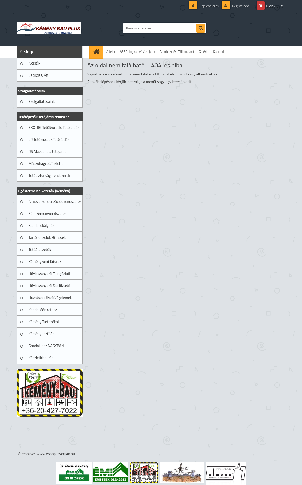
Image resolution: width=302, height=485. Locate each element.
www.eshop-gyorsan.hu (56, 453)
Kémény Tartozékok (44, 321)
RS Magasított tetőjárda (47, 151)
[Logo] (49, 28)
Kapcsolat (220, 51)
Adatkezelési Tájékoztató (177, 51)
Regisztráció (240, 5)
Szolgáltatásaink (42, 101)
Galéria (203, 51)
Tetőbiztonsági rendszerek (49, 175)
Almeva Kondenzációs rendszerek (55, 201)
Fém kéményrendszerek (48, 213)
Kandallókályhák (41, 225)
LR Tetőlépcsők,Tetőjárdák (49, 139)
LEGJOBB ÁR (38, 75)
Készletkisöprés (41, 358)
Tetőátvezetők (40, 249)
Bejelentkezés (209, 5)
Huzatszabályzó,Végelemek (50, 297)
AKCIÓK (35, 63)
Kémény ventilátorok (45, 261)
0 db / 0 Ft (274, 6)
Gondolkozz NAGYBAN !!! (48, 345)
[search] (200, 28)
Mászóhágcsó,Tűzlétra (46, 163)
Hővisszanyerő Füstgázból (49, 273)
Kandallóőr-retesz (43, 309)
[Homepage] (97, 52)
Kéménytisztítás (41, 333)
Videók (110, 51)
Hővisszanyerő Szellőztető (49, 285)
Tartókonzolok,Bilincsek (47, 237)
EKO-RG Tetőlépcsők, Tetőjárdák (54, 127)
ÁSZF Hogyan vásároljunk (137, 51)
